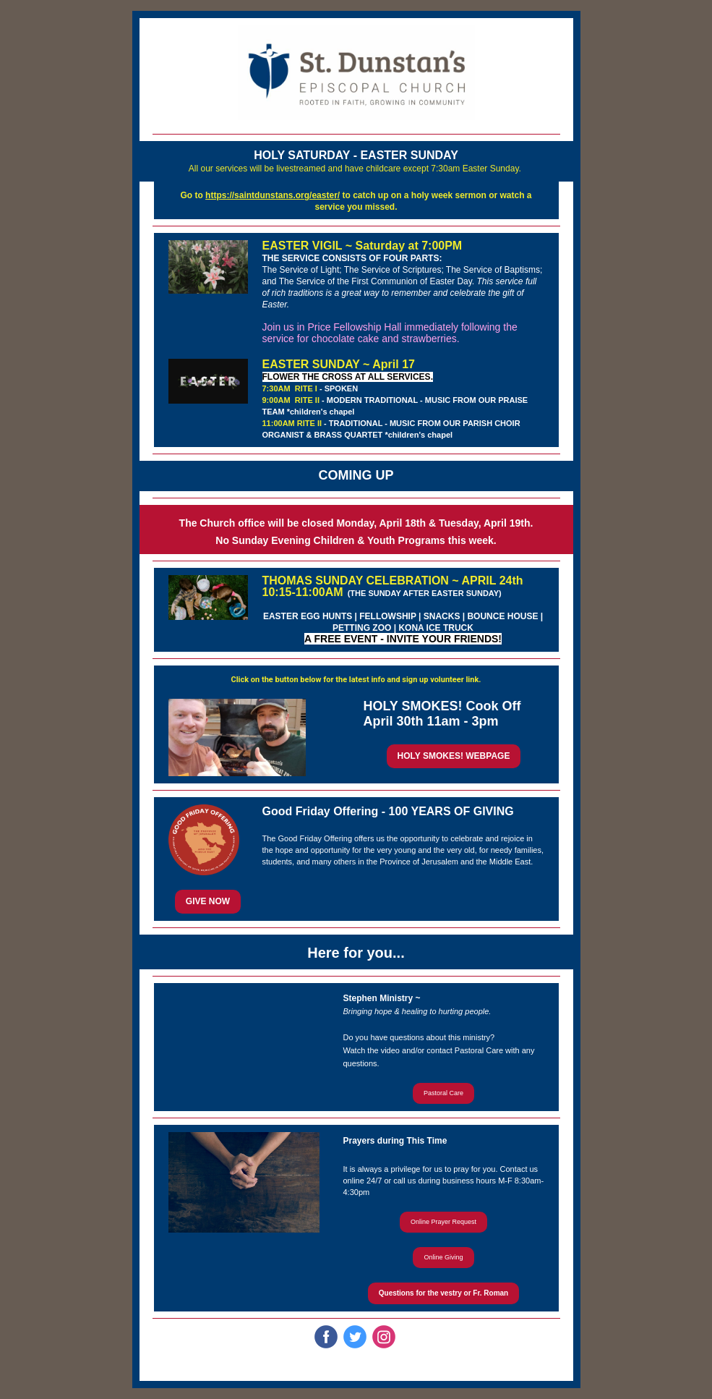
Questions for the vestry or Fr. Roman (443, 1293)
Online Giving (443, 1257)
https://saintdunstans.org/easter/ (272, 195)
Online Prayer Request (443, 1221)
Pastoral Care (443, 1093)
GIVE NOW (208, 901)
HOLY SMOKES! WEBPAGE (454, 756)
